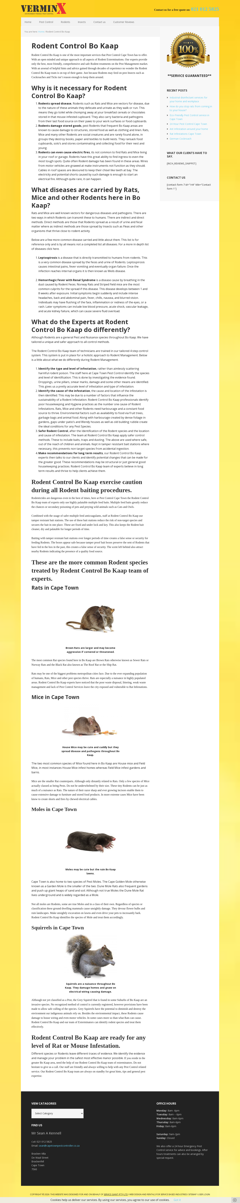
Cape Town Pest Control (43, 8)
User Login (204, 1194)
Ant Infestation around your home (189, 129)
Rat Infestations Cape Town (185, 133)
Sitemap (192, 1194)
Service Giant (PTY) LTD (116, 1194)
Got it (177, 1200)
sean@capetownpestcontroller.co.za (59, 1145)
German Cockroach (180, 138)
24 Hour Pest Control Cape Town (188, 124)
